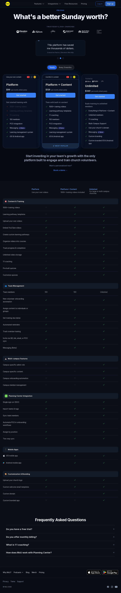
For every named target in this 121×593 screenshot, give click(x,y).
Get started (21, 95)
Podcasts (19, 572)
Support (20, 581)
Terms (13, 581)
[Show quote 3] (63, 58)
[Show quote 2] (60, 58)
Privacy (6, 581)
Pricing (41, 572)
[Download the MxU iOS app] (94, 572)
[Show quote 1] (58, 58)
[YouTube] (116, 587)
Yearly (52, 67)
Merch (34, 572)
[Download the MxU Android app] (110, 572)
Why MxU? (7, 572)
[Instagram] (112, 587)
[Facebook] (108, 587)
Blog (27, 572)
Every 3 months (65, 67)
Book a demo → (60, 170)
